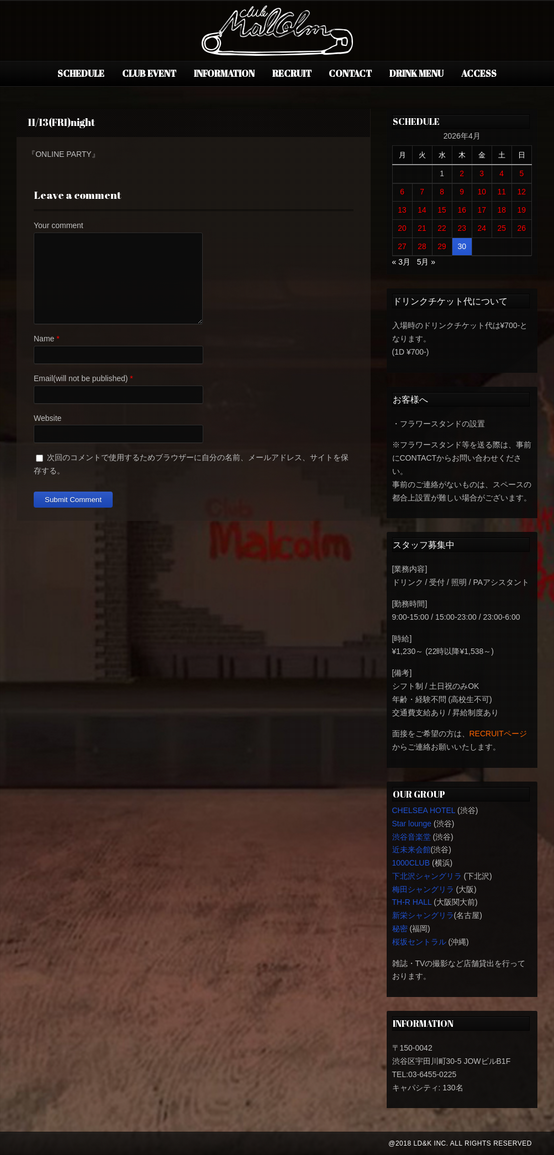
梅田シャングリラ (423, 889)
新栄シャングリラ (423, 915)
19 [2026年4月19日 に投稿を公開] (522, 209)
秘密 (400, 928)
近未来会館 (411, 849)
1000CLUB (411, 862)
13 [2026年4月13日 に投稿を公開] (402, 209)
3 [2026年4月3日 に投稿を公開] (481, 173)
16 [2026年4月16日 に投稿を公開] (461, 209)
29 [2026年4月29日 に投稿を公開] (441, 246)
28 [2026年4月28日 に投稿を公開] (422, 246)
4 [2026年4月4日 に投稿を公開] (501, 173)
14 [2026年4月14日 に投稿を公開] (422, 209)
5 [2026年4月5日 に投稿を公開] (521, 173)
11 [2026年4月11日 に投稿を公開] (501, 191)
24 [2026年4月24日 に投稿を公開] (481, 228)
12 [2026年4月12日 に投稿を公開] (522, 191)
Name (44, 338)
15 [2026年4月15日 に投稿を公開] (441, 209)
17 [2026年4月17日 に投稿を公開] (481, 209)
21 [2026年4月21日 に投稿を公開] (422, 228)
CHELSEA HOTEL (424, 810)
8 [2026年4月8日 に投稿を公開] (442, 191)
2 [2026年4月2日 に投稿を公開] (462, 173)
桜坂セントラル (419, 941)
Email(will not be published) (81, 378)
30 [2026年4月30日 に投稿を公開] (461, 246)
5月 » (426, 261)
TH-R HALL (412, 902)
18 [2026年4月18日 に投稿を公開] (501, 209)
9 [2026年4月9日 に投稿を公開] (462, 191)
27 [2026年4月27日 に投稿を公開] (402, 246)
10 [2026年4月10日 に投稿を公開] (481, 191)
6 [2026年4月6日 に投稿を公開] (402, 191)
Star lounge (412, 823)
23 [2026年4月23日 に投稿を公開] (461, 228)
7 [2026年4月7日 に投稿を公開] (422, 191)
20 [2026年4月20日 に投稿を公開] (402, 228)
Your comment (58, 225)
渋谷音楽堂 (411, 836)
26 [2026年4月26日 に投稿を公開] (522, 228)
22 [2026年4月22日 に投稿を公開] (441, 228)
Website (47, 418)
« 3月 (401, 261)
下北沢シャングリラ (427, 876)
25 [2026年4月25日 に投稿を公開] (501, 228)
